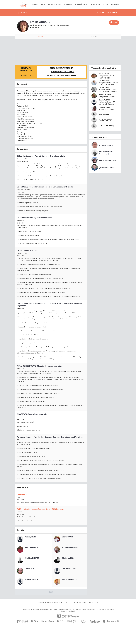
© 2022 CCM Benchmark (68, 611)
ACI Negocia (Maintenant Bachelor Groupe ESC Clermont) (40, 509)
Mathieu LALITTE (32, 558)
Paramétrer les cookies (79, 609)
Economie (115, 4)
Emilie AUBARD (104, 74)
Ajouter (115, 22)
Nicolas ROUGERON (106, 145)
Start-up (68, 4)
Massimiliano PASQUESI (107, 160)
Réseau (93, 37)
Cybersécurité (81, 4)
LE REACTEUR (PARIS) (106, 126)
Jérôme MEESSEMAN (106, 168)
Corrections (110, 609)
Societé (55, 609)
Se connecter (112, 12)
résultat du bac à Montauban (62, 72)
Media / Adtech (54, 4)
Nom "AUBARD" (104, 114)
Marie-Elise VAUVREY (70, 547)
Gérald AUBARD (104, 107)
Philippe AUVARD (105, 95)
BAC (20, 75)
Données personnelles (65, 609)
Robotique (95, 4)
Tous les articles (101, 609)
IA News (35, 4)
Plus (51, 592)
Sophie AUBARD (104, 81)
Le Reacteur (22, 494)
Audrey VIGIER (30, 537)
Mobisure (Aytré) (104, 154)
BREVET (26, 75)
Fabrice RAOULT (31, 547)
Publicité (41, 609)
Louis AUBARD (104, 87)
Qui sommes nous (27, 609)
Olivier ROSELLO (31, 569)
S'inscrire (100, 12)
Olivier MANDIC (68, 558)
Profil (40, 37)
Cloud (105, 4)
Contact (35, 609)
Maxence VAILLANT (106, 152)
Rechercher (23, 12)
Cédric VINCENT (68, 537)
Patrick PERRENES (69, 569)
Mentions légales (91, 609)
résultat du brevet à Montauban (63, 75)
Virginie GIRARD (31, 579)
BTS (31, 75)
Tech (43, 4)
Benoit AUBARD (104, 100)
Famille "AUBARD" (105, 120)
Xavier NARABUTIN (69, 579)
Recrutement (48, 609)
